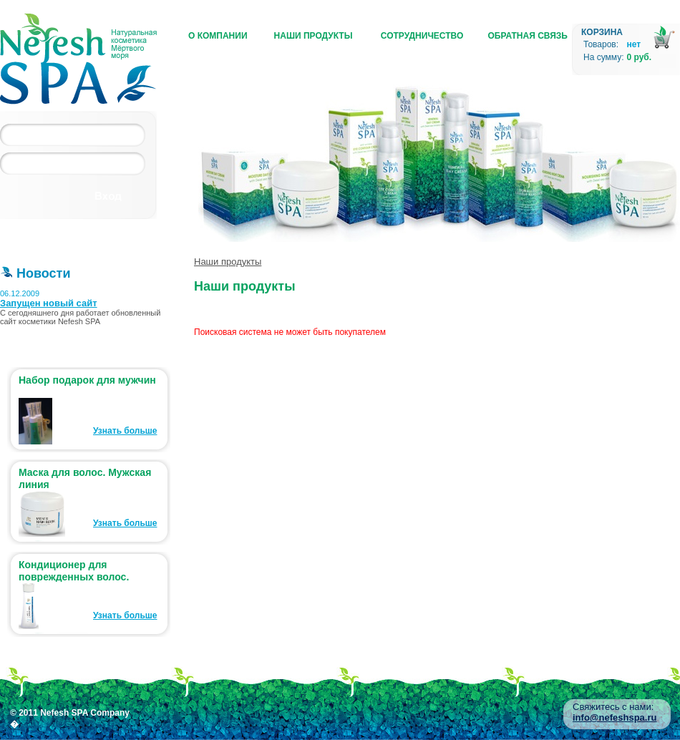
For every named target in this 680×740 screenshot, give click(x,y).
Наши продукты (313, 36)
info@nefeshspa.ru (614, 717)
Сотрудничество (422, 36)
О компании (218, 36)
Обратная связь (528, 36)
